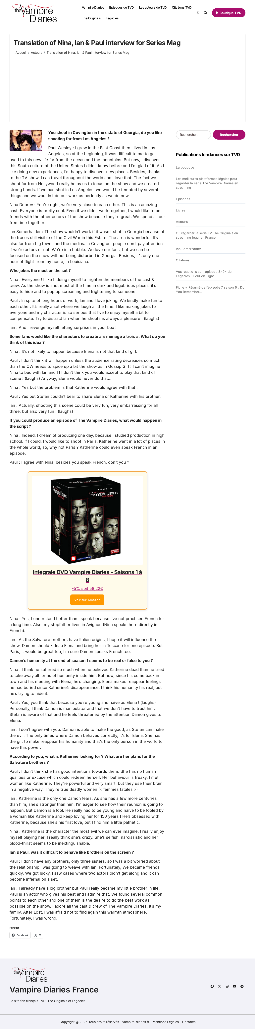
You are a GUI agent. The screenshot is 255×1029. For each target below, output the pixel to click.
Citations (182, 260)
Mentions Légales (166, 1022)
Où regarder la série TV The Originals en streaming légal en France (207, 235)
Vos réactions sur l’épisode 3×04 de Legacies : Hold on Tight (203, 274)
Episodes (183, 199)
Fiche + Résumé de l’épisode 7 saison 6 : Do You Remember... (210, 289)
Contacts (188, 1022)
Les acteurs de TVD (153, 7)
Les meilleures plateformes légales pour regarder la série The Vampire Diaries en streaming (207, 183)
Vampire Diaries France (54, 989)
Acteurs (181, 222)
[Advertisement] (127, 86)
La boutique (185, 167)
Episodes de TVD (121, 7)
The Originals (91, 18)
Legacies (112, 18)
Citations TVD (182, 7)
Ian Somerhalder (188, 249)
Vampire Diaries (93, 7)
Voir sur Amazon (87, 600)
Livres (180, 210)
